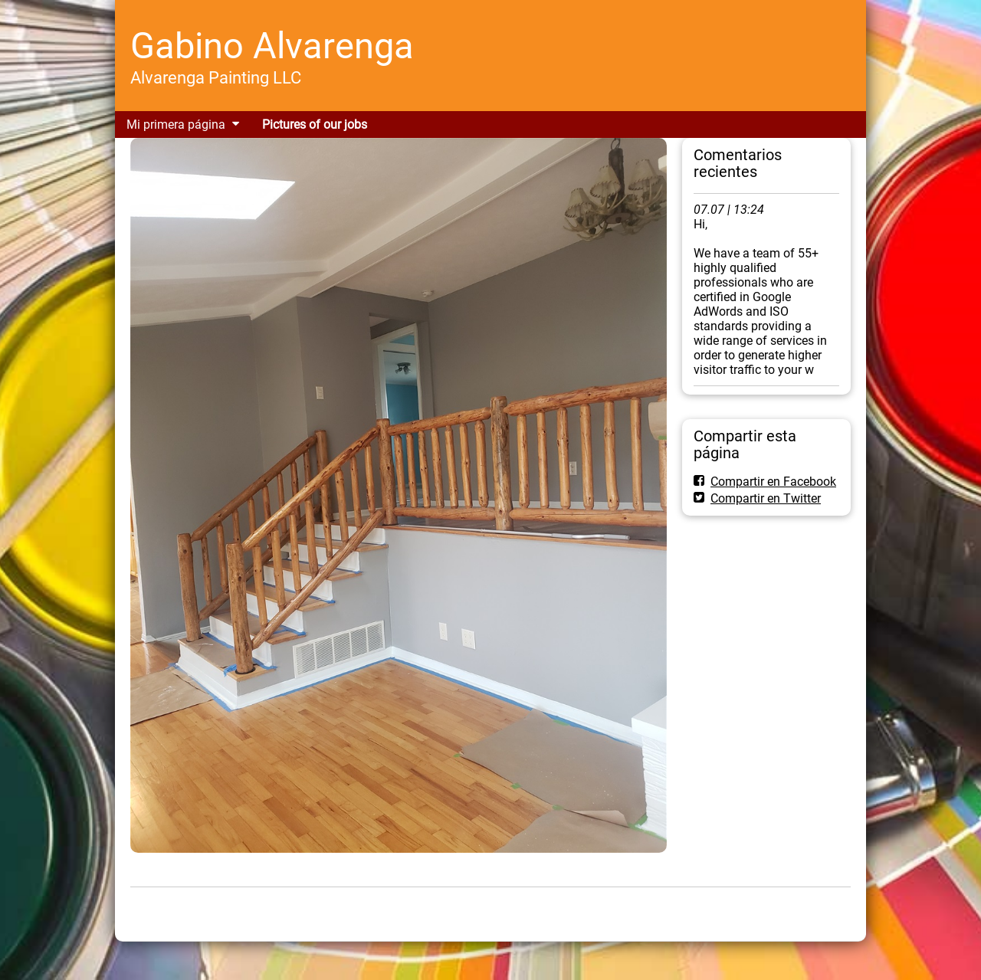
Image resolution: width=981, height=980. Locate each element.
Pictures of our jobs (314, 124)
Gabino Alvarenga (272, 46)
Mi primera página (175, 124)
